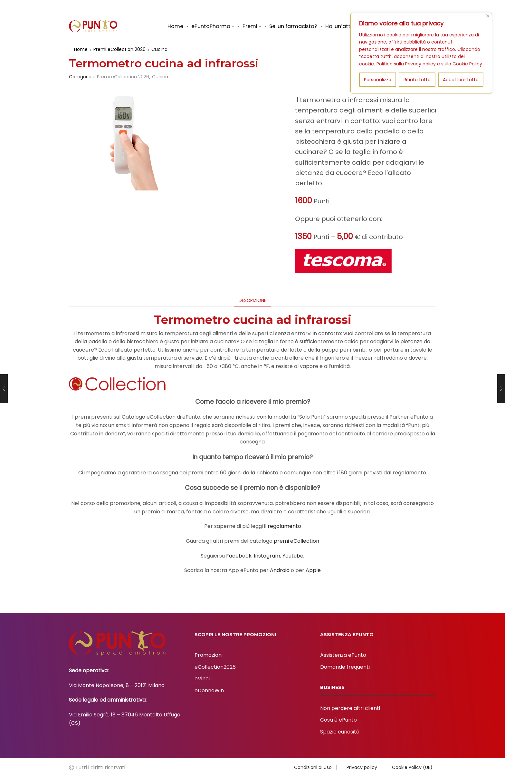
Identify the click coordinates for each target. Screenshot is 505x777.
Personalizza (377, 79)
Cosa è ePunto (338, 720)
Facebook (239, 555)
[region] (421, 53)
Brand (366, 5)
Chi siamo (283, 5)
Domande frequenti (345, 667)
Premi (252, 26)
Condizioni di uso (313, 767)
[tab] (252, 300)
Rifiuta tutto (417, 79)
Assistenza (340, 5)
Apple (313, 570)
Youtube (292, 555)
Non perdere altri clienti (350, 708)
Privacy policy (362, 767)
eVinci (202, 678)
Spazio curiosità (397, 5)
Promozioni (209, 655)
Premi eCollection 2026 (119, 49)
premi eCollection (296, 541)
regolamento (284, 526)
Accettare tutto (461, 79)
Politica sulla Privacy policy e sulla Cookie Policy (429, 64)
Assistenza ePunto (343, 655)
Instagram (267, 555)
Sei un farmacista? (293, 26)
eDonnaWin (209, 690)
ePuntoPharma (212, 26)
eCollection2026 (215, 667)
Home (175, 26)
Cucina (159, 49)
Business (310, 5)
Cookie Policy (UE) (412, 767)
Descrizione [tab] (252, 300)
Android (280, 570)
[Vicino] (487, 16)
